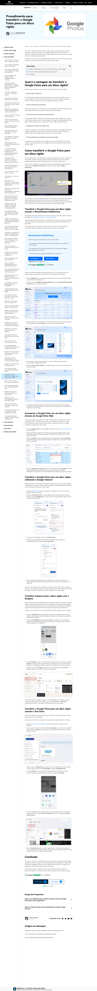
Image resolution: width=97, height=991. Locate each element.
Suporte (90, 2)
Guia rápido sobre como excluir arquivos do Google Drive (12, 336)
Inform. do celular (33, 46)
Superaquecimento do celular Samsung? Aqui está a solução (12, 144)
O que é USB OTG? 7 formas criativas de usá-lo (12, 115)
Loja (86, 2)
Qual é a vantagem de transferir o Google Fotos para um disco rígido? (47, 69)
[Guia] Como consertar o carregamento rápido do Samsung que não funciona (12, 324)
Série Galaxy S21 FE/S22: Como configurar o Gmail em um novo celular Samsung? (11, 241)
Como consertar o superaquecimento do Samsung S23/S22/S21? (11, 264)
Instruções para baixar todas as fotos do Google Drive (11, 370)
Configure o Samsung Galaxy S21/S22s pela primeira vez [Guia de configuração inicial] (10, 206)
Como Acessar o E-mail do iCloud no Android (12, 172)
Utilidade (68, 2)
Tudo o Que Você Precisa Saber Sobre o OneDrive (11, 99)
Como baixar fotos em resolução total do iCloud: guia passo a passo (11, 296)
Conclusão (31, 74)
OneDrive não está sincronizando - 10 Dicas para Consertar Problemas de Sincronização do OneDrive (12, 86)
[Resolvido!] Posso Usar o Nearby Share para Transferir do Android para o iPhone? (12, 277)
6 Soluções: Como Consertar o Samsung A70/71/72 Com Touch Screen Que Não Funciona (12, 160)
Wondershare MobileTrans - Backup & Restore (43, 217)
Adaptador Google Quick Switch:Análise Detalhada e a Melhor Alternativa (12, 110)
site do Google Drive (65, 429)
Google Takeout (35, 491)
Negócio (81, 2)
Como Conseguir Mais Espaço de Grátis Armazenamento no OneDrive (10, 78)
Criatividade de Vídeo (33, 2)
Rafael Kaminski (20, 33)
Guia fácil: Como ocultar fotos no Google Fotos (11, 301)
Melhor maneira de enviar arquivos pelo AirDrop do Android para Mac (11, 312)
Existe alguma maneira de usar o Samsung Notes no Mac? (12, 387)
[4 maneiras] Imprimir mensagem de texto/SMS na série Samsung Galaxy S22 (11, 213)
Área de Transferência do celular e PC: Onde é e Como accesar (12, 121)
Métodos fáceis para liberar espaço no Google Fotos (12, 306)
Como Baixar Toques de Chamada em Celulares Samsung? (11, 132)
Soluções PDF (59, 2)
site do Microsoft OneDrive (39, 724)
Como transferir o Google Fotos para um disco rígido (43, 71)
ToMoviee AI (22, 2)
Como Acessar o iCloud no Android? (12, 177)
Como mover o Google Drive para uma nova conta (12, 381)
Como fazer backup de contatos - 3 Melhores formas (11, 93)
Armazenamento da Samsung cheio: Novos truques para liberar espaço (12, 359)
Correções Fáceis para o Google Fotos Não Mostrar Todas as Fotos (12, 417)
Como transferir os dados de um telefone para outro (12, 60)
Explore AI (75, 2)
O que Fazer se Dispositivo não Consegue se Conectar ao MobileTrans (12, 71)
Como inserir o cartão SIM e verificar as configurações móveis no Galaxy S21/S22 (12, 234)
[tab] (11, 47)
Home (26, 46)
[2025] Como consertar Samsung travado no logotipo (11, 330)
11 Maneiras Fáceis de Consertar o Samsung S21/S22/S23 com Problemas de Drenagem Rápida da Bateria (11, 151)
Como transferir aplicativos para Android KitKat (12, 65)
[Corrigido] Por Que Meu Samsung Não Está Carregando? (11, 284)
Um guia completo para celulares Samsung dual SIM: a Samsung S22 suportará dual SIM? (12, 221)
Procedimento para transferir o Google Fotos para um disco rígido (11, 376)
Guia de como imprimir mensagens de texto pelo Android (11, 405)
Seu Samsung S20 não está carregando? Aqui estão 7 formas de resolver (12, 270)
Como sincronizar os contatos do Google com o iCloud (12, 247)
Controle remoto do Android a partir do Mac (11, 341)
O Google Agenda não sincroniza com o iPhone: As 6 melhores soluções (12, 347)
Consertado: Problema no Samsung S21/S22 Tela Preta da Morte (11, 167)
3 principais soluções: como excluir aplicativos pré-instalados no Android (12, 411)
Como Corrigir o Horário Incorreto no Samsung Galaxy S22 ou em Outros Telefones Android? (11, 198)
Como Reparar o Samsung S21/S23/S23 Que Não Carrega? (12, 138)
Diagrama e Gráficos (48, 2)
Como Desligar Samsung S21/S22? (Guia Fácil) (11, 126)
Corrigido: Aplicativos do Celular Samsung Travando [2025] (12, 290)
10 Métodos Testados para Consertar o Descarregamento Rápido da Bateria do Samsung (12, 190)
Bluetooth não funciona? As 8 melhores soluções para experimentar (12, 353)
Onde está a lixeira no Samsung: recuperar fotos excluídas (12, 318)
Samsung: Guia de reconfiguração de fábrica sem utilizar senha (11, 399)
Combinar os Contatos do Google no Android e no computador (11, 253)
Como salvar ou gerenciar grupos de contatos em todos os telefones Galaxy (12, 228)
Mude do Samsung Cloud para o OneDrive (11, 259)
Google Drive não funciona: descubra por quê (12, 364)
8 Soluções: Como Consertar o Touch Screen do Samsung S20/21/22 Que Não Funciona (12, 183)
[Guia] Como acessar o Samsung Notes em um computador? (11, 393)
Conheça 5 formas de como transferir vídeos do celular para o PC (12, 104)
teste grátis (35, 259)
